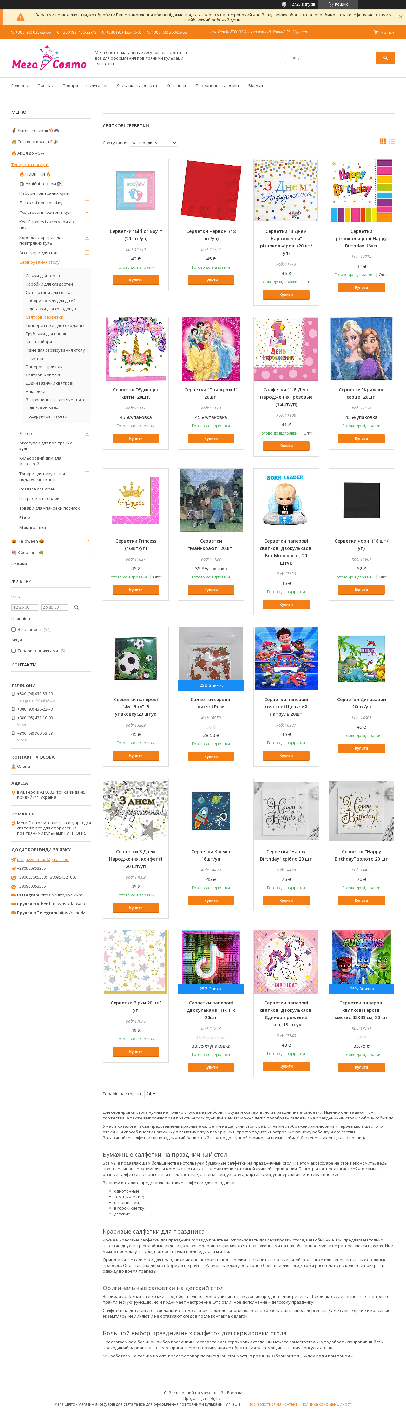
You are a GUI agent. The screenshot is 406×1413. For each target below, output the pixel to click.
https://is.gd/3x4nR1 (68, 904)
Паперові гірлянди (44, 366)
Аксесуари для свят (38, 252)
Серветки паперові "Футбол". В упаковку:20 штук (136, 706)
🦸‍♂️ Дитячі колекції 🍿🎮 (35, 130)
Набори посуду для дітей (51, 300)
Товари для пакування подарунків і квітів (42, 476)
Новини (19, 564)
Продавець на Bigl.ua (203, 1398)
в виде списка (392, 142)
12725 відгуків (302, 4)
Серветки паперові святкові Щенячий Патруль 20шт (286, 706)
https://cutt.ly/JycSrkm (61, 895)
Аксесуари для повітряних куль (45, 445)
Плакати (34, 358)
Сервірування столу (39, 262)
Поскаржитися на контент (272, 1404)
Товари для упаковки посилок (49, 508)
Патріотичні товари (39, 498)
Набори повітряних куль (44, 193)
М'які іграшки (32, 527)
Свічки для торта (43, 276)
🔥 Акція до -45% (27, 153)
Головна (19, 85)
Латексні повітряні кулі (42, 203)
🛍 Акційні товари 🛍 (40, 183)
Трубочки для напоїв (47, 333)
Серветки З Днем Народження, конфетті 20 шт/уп (135, 858)
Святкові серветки (44, 317)
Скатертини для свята (48, 292)
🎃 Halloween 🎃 (27, 541)
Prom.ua (234, 1393)
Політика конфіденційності (326, 1404)
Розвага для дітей (37, 489)
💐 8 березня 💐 (27, 552)
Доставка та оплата (136, 85)
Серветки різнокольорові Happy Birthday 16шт (361, 238)
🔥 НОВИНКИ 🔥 (35, 174)
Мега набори (39, 342)
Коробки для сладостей (49, 284)
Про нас (46, 85)
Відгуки (255, 85)
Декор (25, 433)
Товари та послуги (81, 85)
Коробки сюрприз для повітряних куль (41, 240)
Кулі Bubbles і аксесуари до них (46, 224)
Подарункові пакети (46, 416)
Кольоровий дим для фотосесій (40, 461)
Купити (135, 280)
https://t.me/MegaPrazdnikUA (86, 913)
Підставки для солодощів (51, 309)
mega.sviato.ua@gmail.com (43, 859)
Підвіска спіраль (42, 408)
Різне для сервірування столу (55, 350)
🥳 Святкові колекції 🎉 (34, 142)
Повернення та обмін (217, 85)
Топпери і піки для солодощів (55, 325)
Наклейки (35, 391)
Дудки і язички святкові (49, 383)
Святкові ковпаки (44, 375)
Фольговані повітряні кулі (45, 212)
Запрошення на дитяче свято (56, 399)
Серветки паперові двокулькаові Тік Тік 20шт (211, 1010)
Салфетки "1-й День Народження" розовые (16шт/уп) (286, 397)
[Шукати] (385, 58)
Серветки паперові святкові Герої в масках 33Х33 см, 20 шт (361, 1010)
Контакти (176, 85)
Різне (24, 517)
